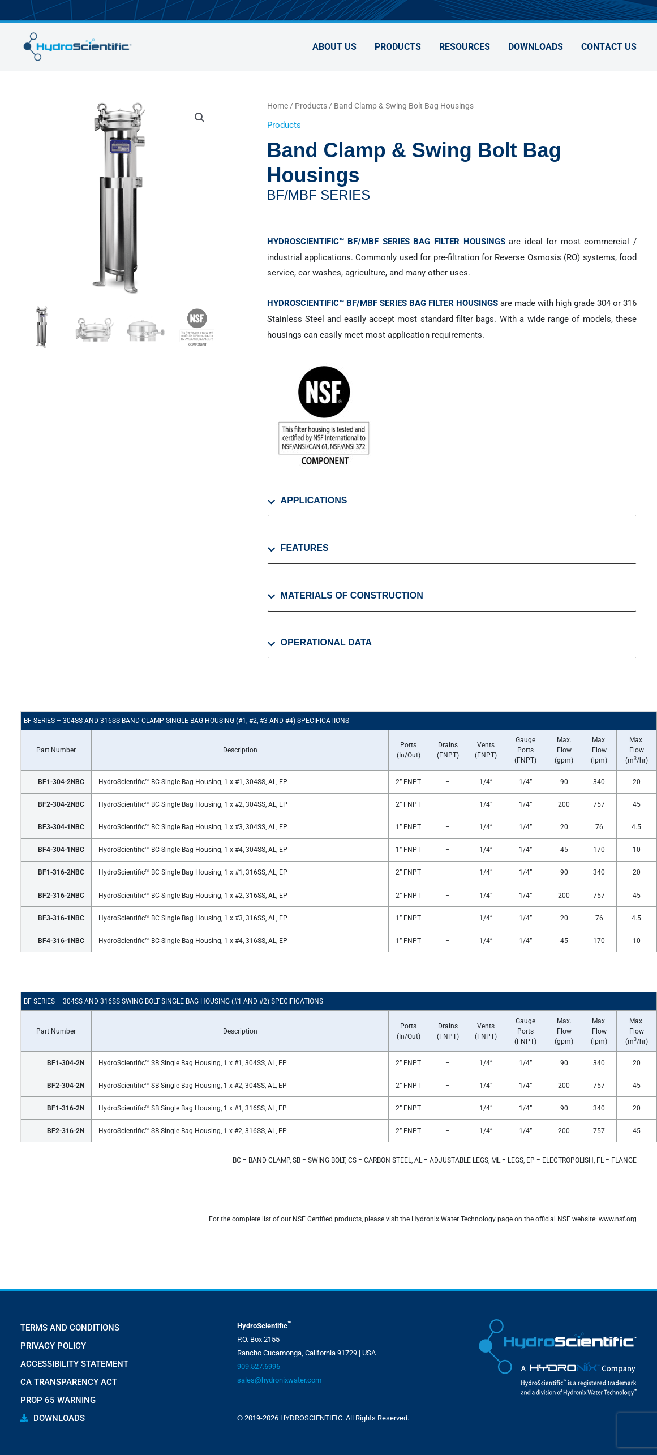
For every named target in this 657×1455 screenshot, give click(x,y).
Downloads (535, 46)
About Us (334, 46)
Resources (464, 46)
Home (277, 105)
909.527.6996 (258, 1366)
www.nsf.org (618, 1219)
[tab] (452, 505)
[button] (200, 117)
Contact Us (609, 46)
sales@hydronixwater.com (279, 1380)
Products (398, 46)
